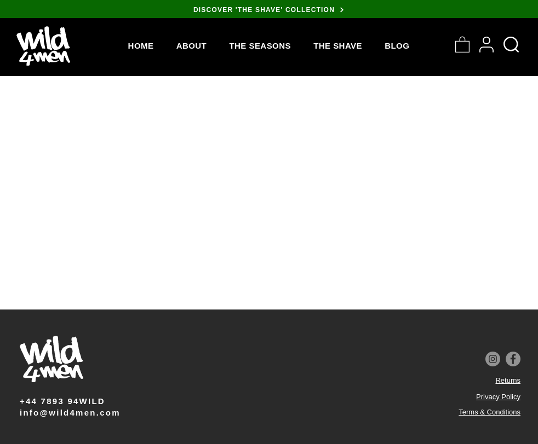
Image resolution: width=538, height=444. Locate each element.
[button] (260, 46)
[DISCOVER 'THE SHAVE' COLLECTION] (269, 9)
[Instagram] (492, 359)
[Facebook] (513, 359)
